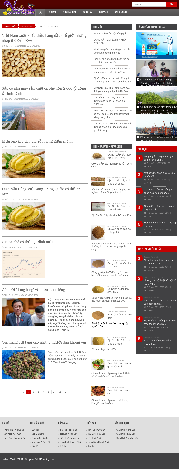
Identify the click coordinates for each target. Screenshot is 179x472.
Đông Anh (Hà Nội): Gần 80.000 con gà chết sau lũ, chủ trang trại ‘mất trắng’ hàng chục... (113, 114)
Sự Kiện (35, 430)
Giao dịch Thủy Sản (125, 434)
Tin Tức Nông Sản (68, 430)
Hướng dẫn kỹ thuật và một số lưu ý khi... (160, 282)
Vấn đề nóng (38, 434)
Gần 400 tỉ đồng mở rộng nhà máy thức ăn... (159, 208)
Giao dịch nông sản (115, 360)
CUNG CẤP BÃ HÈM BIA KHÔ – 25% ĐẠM (111, 41)
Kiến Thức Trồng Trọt (69, 438)
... (54, 392)
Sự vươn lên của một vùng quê (110, 33)
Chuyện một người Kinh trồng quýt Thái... (158, 108)
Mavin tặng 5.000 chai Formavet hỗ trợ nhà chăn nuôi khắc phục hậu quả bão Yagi (112, 127)
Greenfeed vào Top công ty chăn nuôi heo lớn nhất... (158, 191)
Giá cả (63, 446)
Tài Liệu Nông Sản (68, 434)
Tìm (171, 4)
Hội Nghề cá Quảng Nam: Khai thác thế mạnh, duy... (160, 322)
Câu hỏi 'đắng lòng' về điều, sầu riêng (33, 289)
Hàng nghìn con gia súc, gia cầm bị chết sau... (158, 158)
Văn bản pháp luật (40, 442)
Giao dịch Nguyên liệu (116, 152)
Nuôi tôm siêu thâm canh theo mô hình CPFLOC (159, 262)
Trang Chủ (9, 26)
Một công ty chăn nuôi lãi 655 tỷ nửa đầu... (159, 175)
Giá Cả (35, 446)
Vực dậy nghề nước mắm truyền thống (157, 342)
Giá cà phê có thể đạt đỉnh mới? (28, 242)
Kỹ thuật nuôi (94, 438)
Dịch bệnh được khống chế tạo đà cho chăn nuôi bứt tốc (112, 61)
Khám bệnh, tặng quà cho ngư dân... (156, 81)
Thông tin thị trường (13, 430)
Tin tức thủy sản (96, 430)
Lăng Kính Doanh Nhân (14, 438)
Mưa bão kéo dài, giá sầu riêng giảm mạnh (37, 141)
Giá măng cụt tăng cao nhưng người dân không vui (44, 342)
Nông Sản (26, 26)
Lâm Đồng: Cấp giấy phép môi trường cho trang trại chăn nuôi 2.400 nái (110, 101)
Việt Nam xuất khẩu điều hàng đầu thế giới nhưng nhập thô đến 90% (112, 90)
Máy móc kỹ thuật (12, 434)
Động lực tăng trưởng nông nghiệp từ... (158, 139)
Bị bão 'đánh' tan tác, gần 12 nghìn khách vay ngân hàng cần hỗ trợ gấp (113, 80)
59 (60, 392)
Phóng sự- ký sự (40, 438)
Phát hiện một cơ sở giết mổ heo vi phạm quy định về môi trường (112, 70)
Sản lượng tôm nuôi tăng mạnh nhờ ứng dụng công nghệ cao (112, 51)
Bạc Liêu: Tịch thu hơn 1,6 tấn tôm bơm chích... (160, 302)
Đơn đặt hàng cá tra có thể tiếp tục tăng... (160, 224)
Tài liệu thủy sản (96, 434)
